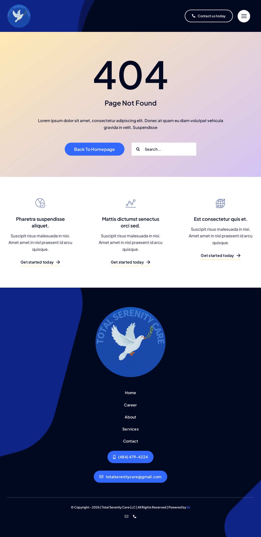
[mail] (126, 516)
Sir (188, 507)
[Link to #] (244, 16)
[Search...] (164, 149)
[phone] (135, 516)
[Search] (138, 149)
